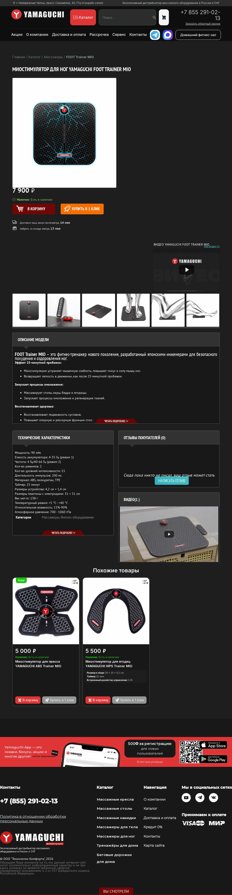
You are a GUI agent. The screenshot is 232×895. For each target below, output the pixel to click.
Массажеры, (51, 517)
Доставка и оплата (69, 34)
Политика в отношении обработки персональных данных (33, 818)
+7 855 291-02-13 (200, 15)
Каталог (150, 808)
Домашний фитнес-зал (198, 35)
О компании (37, 34)
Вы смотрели (116, 891)
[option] (169, 534)
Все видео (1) (212, 246)
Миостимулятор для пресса (37, 661)
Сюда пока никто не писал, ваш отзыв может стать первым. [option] (169, 476)
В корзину (28, 700)
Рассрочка (99, 34)
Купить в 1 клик (82, 209)
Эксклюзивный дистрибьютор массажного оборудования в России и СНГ (171, 3)
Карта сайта (154, 845)
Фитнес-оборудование (77, 517)
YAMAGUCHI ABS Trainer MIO (38, 666)
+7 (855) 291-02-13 (29, 801)
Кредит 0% (153, 827)
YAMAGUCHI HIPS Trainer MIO (108, 666)
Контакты (138, 34)
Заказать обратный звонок (203, 23)
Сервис (119, 34)
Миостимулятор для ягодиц (107, 661)
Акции (17, 34)
